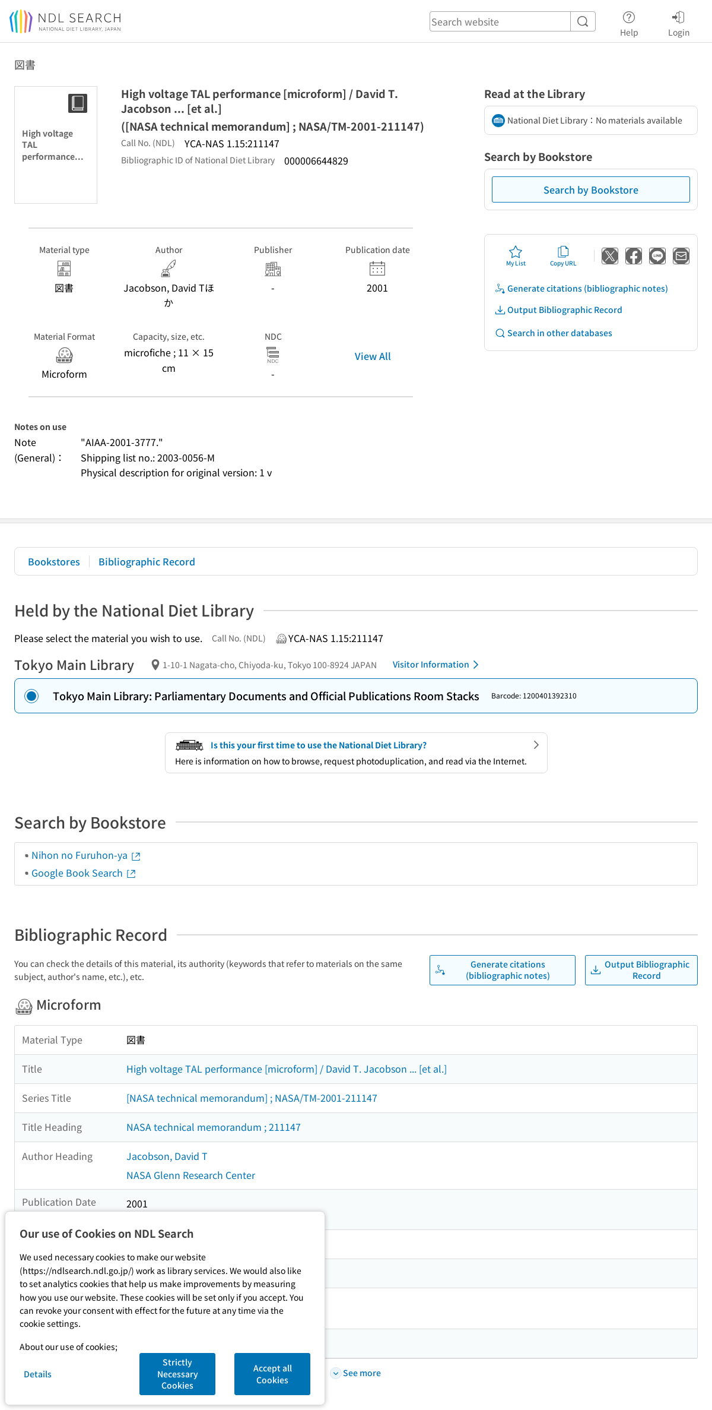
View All (373, 356)
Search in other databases (553, 333)
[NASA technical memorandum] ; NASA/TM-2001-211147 (251, 1097)
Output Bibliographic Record (558, 310)
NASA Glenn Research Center (190, 1175)
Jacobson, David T (167, 1156)
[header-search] (513, 21)
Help (629, 22)
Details (38, 1374)
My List (516, 256)
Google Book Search (84, 872)
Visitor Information (438, 664)
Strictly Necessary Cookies (177, 1373)
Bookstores (54, 561)
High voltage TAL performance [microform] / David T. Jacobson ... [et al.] (286, 1068)
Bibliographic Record (146, 561)
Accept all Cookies (272, 1374)
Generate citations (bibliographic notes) (581, 288)
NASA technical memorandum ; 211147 (213, 1127)
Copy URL (563, 256)
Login (679, 22)
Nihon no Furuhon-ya (86, 855)
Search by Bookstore (590, 189)
